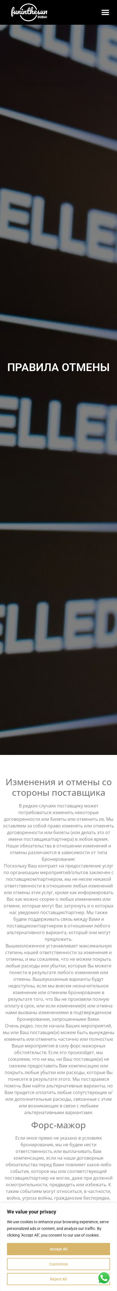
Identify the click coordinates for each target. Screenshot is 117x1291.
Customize (58, 1264)
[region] (58, 1247)
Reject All (58, 1279)
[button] (105, 12)
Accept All (59, 1249)
